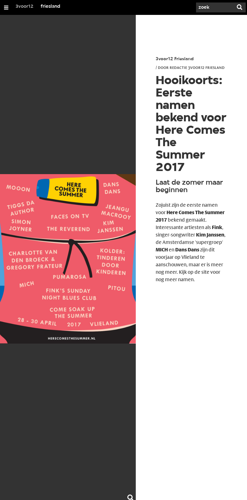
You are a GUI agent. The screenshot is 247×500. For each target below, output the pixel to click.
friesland (50, 6)
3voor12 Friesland (175, 59)
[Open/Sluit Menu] (6, 7)
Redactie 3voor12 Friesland (197, 67)
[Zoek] (215, 7)
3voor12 (25, 6)
